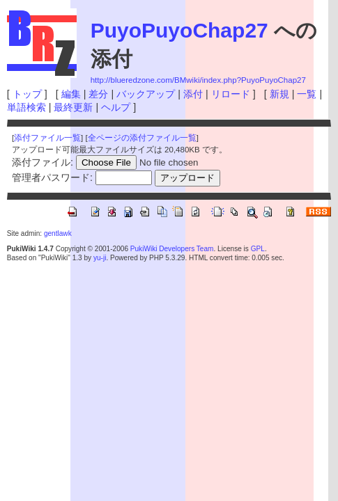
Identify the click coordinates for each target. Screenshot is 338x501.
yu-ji (99, 258)
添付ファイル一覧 (47, 138)
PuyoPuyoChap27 (179, 30)
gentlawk (58, 233)
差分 (98, 94)
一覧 (306, 94)
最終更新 (73, 107)
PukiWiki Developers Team (172, 249)
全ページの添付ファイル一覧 (142, 138)
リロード (230, 94)
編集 (71, 94)
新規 (279, 94)
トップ (27, 94)
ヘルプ (115, 107)
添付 (193, 94)
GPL (258, 249)
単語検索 (26, 107)
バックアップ (145, 94)
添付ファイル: (42, 162)
